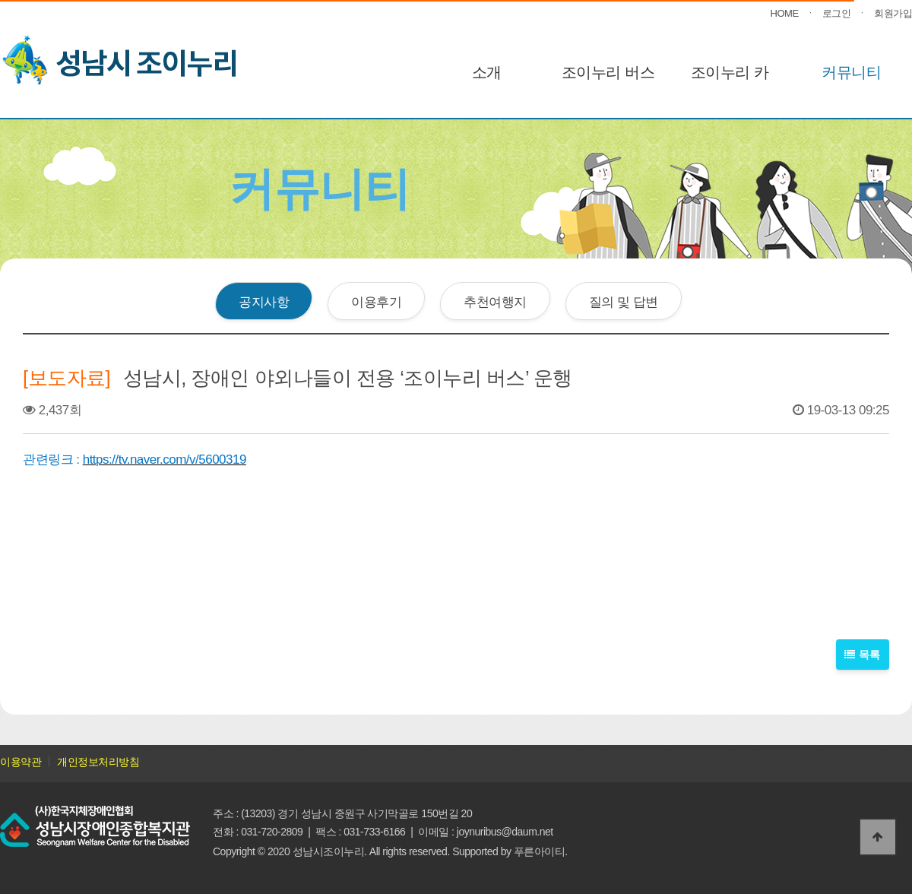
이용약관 (20, 761)
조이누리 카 (730, 72)
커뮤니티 (851, 72)
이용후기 (376, 301)
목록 (863, 654)
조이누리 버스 (608, 72)
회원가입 (893, 13)
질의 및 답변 (623, 301)
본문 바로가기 (0, 0)
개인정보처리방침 (98, 761)
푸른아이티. (541, 851)
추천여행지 (495, 301)
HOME (785, 13)
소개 (487, 72)
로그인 (836, 13)
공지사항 (264, 301)
